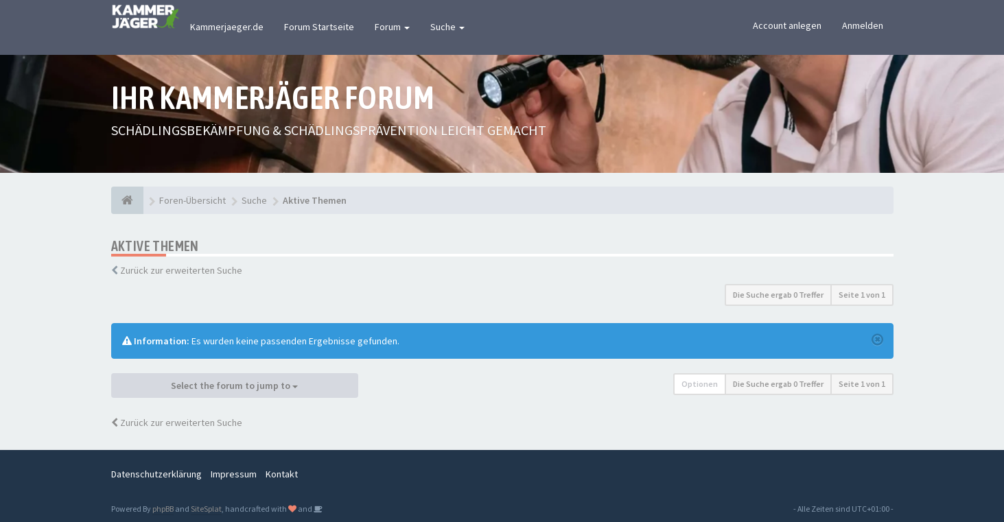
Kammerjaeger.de (227, 27)
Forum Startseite (319, 27)
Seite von (862, 294)
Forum (392, 27)
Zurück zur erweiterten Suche (181, 270)
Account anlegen (787, 25)
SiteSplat (206, 508)
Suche (447, 27)
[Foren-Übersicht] (127, 200)
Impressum (234, 474)
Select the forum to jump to (234, 385)
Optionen (699, 384)
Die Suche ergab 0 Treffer (778, 294)
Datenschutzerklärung (156, 474)
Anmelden (862, 25)
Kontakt (282, 474)
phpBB (163, 508)
